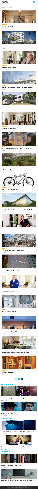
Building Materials (4, 24)
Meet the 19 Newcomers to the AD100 (10, 291)
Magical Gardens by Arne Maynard (10, 169)
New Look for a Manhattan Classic (9, 311)
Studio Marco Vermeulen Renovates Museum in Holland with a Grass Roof (19, 209)
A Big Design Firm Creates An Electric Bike (11, 189)
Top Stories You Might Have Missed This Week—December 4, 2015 (17, 148)
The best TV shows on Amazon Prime (9, 413)
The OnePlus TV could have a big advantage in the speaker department (17, 480)
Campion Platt (5, 230)
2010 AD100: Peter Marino (7, 372)
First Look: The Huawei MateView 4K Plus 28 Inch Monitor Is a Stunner (18, 431)
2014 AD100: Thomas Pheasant (9, 128)
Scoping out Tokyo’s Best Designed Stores (11, 270)
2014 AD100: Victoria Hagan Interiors (10, 67)
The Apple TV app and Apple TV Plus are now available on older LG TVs (17, 446)
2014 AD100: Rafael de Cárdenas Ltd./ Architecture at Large (15, 352)
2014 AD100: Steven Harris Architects (10, 331)
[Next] (22, 379)
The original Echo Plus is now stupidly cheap (11, 465)
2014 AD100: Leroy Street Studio (9, 108)
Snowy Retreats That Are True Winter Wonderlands (13, 250)
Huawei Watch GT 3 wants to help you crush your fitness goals (16, 398)
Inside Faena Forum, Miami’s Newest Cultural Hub (13, 46)
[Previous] (16, 379)
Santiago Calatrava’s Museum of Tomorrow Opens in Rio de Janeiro (17, 87)
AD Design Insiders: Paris (7, 26)
